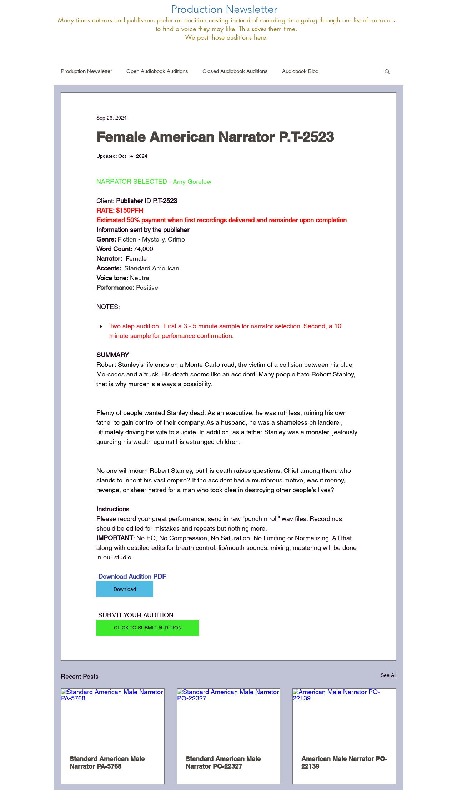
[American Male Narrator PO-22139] (344, 717)
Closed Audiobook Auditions (235, 71)
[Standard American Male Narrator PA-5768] (112, 717)
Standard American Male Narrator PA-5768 (107, 762)
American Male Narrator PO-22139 (344, 762)
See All (388, 675)
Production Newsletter (86, 71)
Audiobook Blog (300, 71)
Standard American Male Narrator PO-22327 (223, 762)
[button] (387, 71)
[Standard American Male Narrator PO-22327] (228, 717)
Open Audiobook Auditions (157, 71)
